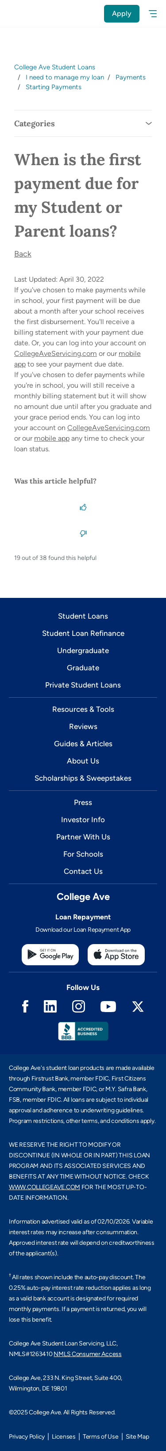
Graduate (83, 667)
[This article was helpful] (83, 506)
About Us (83, 760)
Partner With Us (83, 836)
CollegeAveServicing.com (55, 353)
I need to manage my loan (65, 77)
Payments (131, 77)
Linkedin (50, 1006)
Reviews (83, 726)
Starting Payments (53, 87)
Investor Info (83, 819)
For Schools (83, 854)
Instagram (78, 1006)
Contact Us (83, 871)
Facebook (25, 1006)
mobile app (51, 438)
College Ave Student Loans (54, 67)
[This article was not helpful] (83, 533)
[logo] (18, 13)
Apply (121, 13)
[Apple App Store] (116, 954)
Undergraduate (83, 650)
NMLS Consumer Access (87, 1354)
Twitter (137, 1006)
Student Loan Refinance (83, 633)
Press (83, 802)
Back (22, 254)
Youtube (108, 1006)
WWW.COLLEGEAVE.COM (44, 1187)
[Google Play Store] (50, 954)
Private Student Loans (83, 684)
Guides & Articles (83, 743)
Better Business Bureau (83, 1031)
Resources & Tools (83, 709)
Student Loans (83, 616)
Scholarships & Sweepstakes (83, 778)
